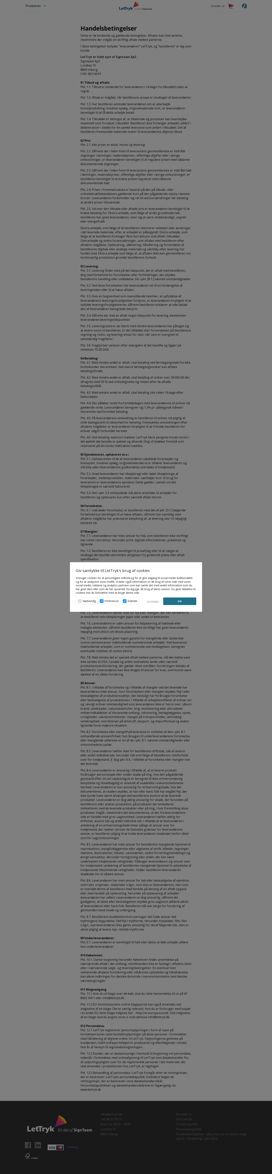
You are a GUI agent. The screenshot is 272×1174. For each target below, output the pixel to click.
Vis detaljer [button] (153, 601)
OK (180, 601)
